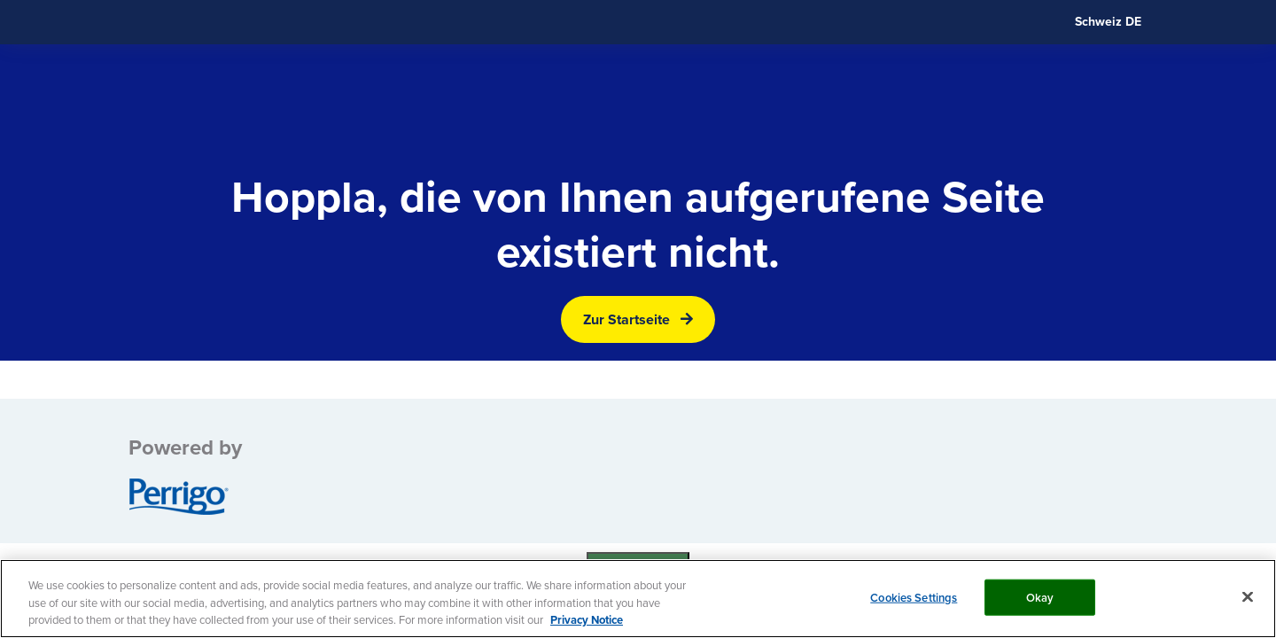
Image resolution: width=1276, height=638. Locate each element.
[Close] (1247, 596)
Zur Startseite (626, 319)
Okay (1040, 596)
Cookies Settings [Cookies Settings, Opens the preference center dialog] (913, 596)
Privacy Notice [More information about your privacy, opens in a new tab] (586, 619)
